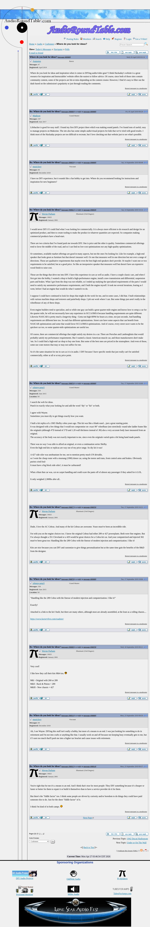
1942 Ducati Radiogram (137, 839)
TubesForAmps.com (122, 892)
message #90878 (68, 579)
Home (31, 44)
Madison (36, 116)
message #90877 (68, 507)
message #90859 (68, 162)
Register (117, 39)
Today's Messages (43, 49)
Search (97, 39)
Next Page (88, 818)
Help (106, 39)
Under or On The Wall (136, 842)
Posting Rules (71, 39)
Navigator (58, 49)
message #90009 (68, 112)
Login (127, 39)
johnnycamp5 (39, 387)
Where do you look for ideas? (43, 57)
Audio (39, 44)
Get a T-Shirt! (140, 39)
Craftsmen (49, 44)
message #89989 (64, 57)
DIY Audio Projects (24, 877)
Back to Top (88, 847)
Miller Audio (73, 893)
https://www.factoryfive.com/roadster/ (47, 619)
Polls (67, 49)
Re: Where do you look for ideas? (45, 111)
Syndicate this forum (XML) (127, 851)
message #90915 (68, 766)
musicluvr (37, 166)
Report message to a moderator (136, 88)
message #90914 (68, 715)
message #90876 (68, 383)
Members (85, 39)
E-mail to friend (36, 53)
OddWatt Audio (73, 877)
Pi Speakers (122, 877)
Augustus (37, 61)
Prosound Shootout (25, 893)
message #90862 (68, 210)
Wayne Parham (48, 214)
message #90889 (68, 647)
